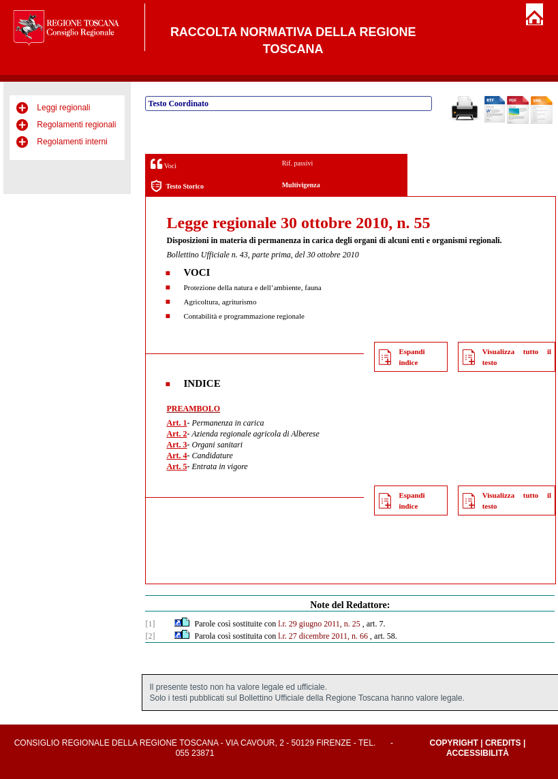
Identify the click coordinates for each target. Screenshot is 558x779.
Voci (163, 164)
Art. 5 (176, 466)
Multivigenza (301, 185)
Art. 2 (176, 434)
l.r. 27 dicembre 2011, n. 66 (323, 636)
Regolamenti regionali (76, 124)
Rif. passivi (297, 163)
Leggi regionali (63, 107)
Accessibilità (477, 753)
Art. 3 (176, 444)
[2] (150, 636)
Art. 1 (176, 423)
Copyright (454, 743)
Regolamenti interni (72, 141)
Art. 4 (176, 455)
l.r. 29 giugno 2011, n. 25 (319, 624)
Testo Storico (177, 186)
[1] (150, 624)
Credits (503, 743)
